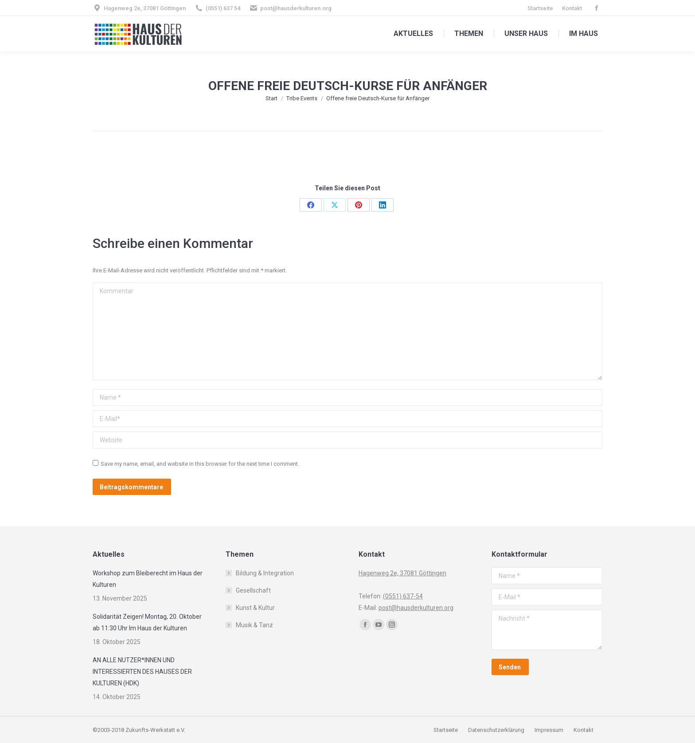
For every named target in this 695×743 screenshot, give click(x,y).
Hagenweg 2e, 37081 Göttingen (145, 8)
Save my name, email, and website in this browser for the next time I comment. (200, 463)
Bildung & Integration (265, 573)
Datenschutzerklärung (496, 730)
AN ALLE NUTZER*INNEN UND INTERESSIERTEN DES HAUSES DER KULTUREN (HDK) (142, 672)
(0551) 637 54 (223, 8)
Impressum (550, 730)
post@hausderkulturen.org (296, 8)
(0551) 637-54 (403, 596)
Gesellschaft (253, 590)
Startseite (446, 730)
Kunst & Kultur (255, 607)
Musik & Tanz (254, 625)
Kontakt (583, 730)
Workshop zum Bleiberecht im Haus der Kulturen (148, 579)
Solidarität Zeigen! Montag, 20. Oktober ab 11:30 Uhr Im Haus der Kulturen (147, 622)
